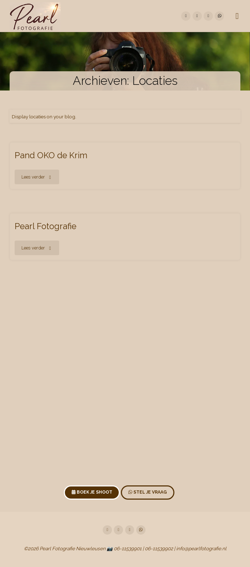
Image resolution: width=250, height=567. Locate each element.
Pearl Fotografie (45, 226)
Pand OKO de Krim (51, 155)
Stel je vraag (147, 492)
